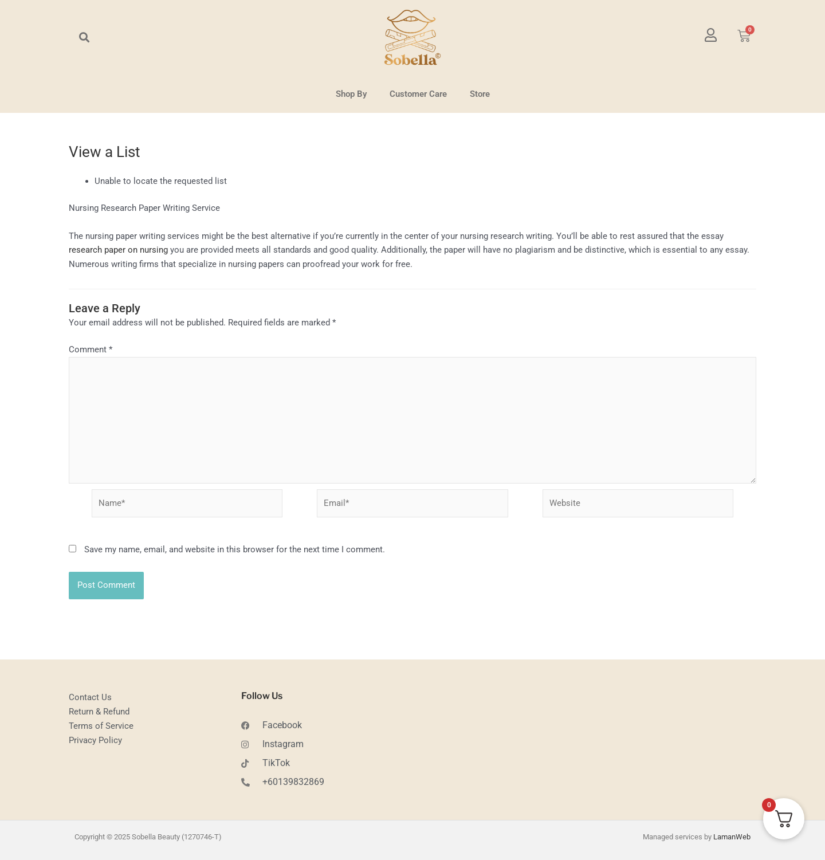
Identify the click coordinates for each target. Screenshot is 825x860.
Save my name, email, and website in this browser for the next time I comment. (234, 550)
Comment (90, 349)
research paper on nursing (118, 250)
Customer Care (418, 94)
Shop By (351, 94)
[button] (83, 37)
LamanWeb (732, 838)
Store (480, 94)
